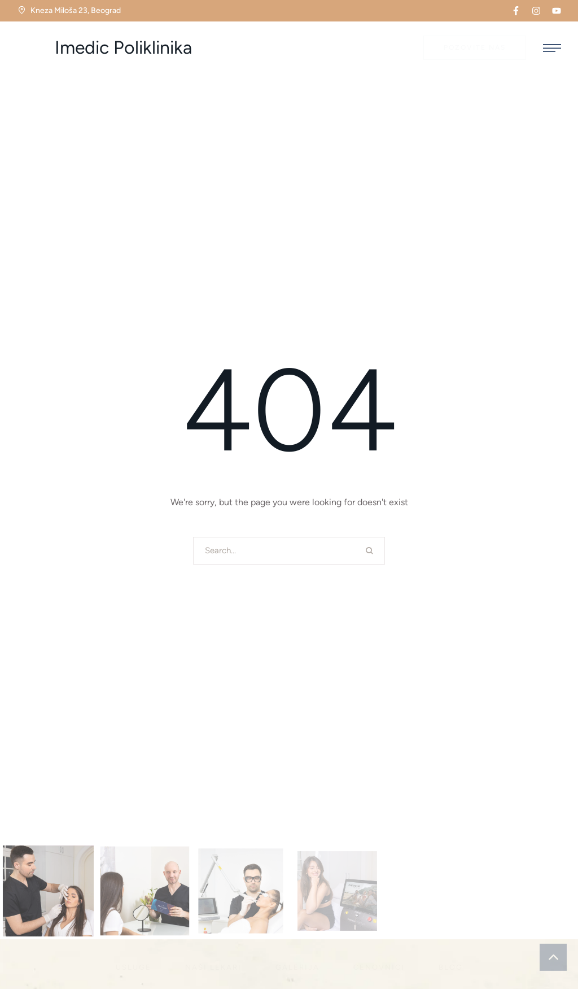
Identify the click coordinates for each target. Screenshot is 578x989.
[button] (515, 10)
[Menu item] (133, 967)
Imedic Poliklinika (123, 47)
